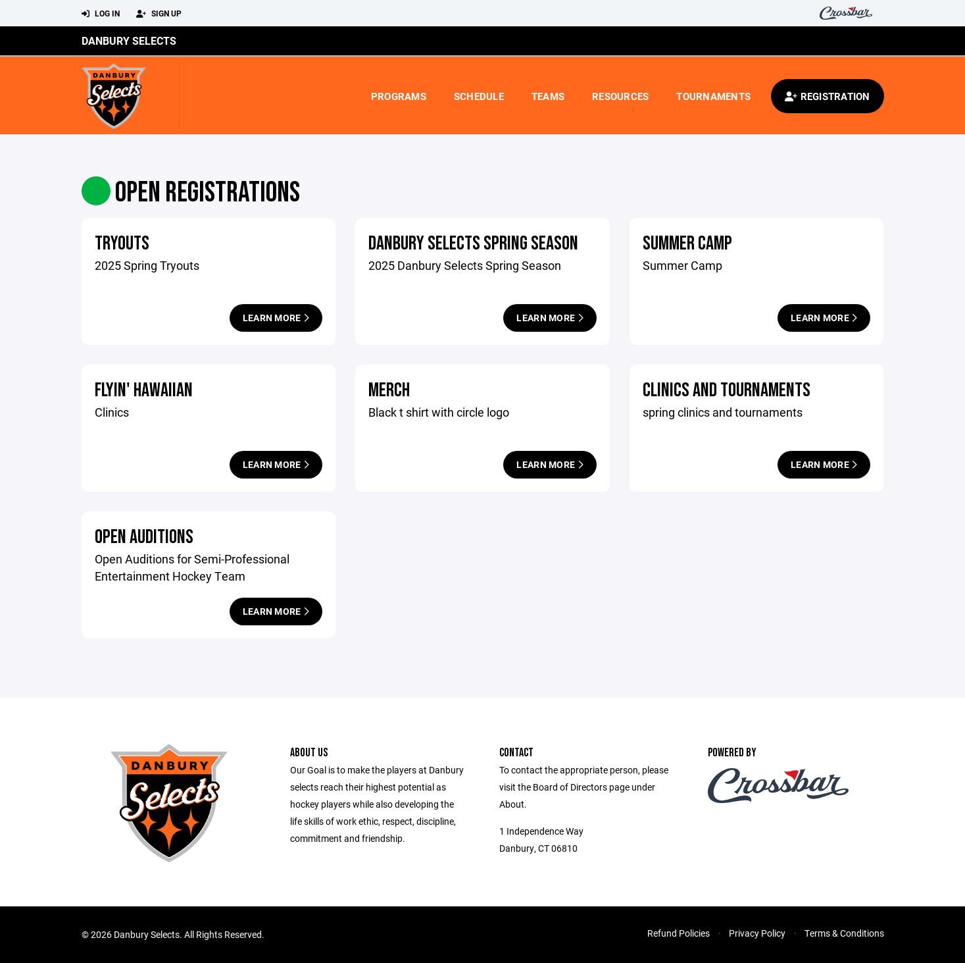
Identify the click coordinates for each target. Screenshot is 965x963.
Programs (398, 96)
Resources (620, 96)
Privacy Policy (757, 933)
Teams (548, 96)
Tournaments (713, 96)
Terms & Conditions (844, 933)
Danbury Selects (129, 40)
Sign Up (159, 14)
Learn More (276, 317)
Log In (101, 14)
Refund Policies (678, 933)
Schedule (479, 96)
